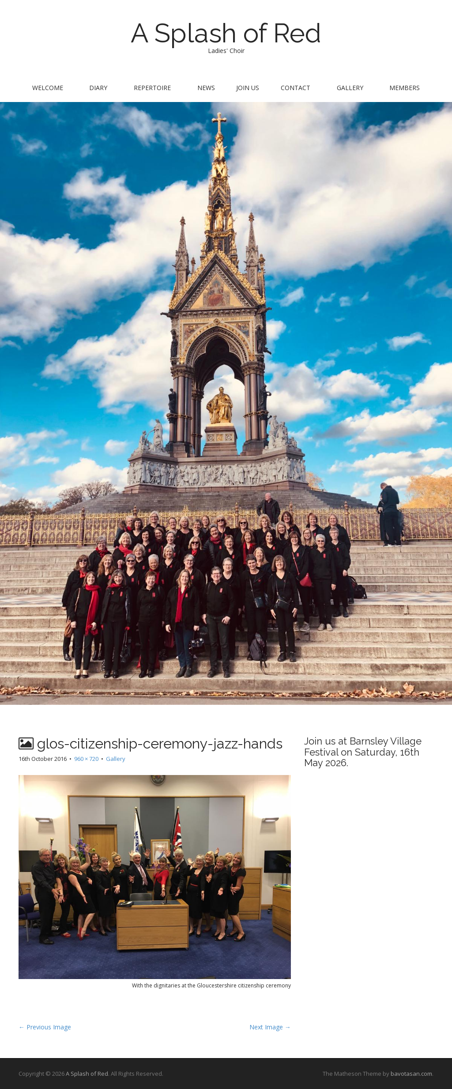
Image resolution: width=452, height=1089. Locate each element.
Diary (98, 87)
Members (404, 87)
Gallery (350, 87)
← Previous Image (45, 1027)
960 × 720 (86, 759)
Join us (247, 87)
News (206, 87)
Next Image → (270, 1027)
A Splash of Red (226, 33)
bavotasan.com (411, 1074)
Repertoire (152, 87)
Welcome (47, 87)
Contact (295, 87)
